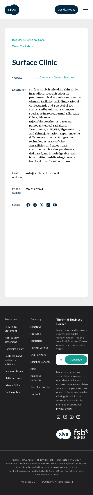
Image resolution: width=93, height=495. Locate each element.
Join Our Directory (41, 386)
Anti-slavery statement (12, 339)
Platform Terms (13, 378)
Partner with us (39, 347)
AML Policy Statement (11, 328)
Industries (36, 340)
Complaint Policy (14, 348)
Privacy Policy (12, 385)
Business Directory (36, 377)
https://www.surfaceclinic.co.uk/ (54, 77)
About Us (36, 326)
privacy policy (63, 408)
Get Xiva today (66, 9)
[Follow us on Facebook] (28, 205)
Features (36, 333)
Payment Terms (14, 371)
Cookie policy (12, 392)
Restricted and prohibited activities (13, 360)
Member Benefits (41, 361)
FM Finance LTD (27, 481)
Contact (35, 393)
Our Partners (38, 354)
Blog (33, 368)
